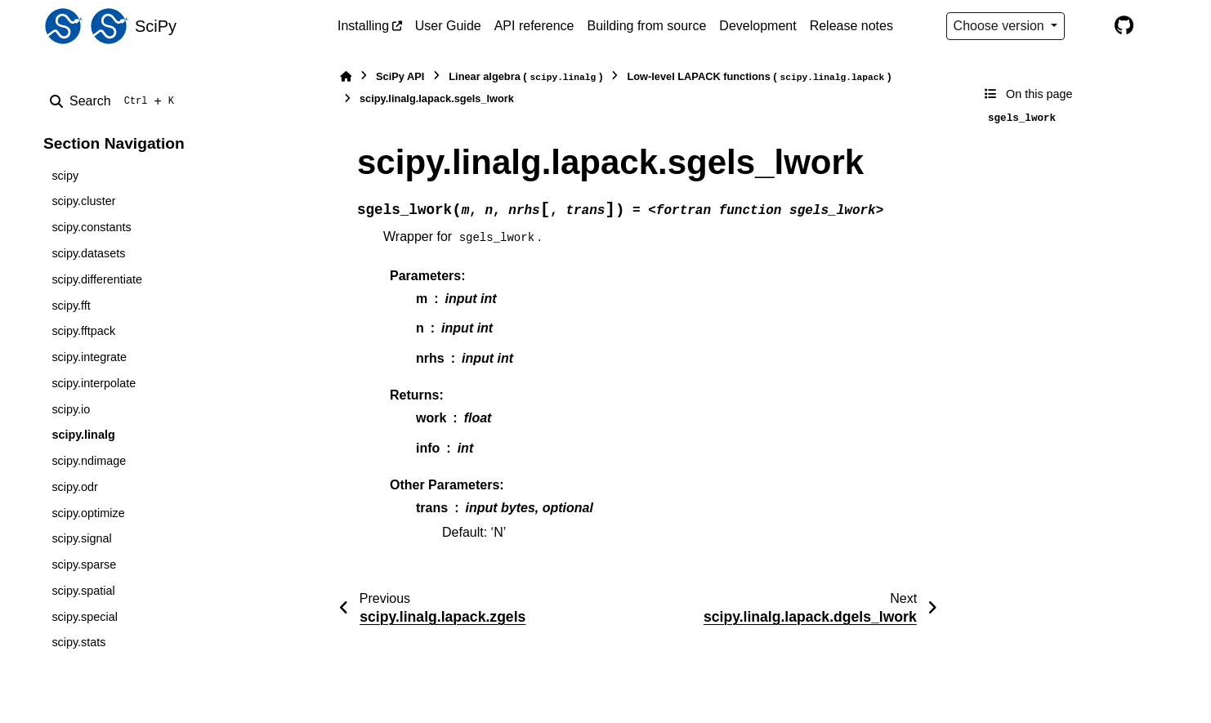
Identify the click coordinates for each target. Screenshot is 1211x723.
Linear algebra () (525, 77)
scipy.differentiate (96, 279)
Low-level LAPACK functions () (759, 77)
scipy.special (84, 616)
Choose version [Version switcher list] (1001, 26)
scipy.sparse (83, 564)
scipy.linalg (82, 434)
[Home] (345, 76)
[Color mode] (1089, 26)
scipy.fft (70, 305)
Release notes (851, 26)
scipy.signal (81, 538)
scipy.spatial (82, 590)
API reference (534, 26)
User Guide (448, 26)
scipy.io (70, 409)
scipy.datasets (88, 253)
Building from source (647, 26)
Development (757, 26)
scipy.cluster (83, 201)
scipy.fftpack (83, 330)
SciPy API (400, 76)
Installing (363, 26)
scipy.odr (74, 486)
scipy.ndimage (88, 460)
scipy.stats (78, 642)
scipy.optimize (87, 513)
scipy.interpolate (93, 383)
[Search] (115, 101)
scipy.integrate (89, 357)
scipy (64, 175)
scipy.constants (91, 227)
